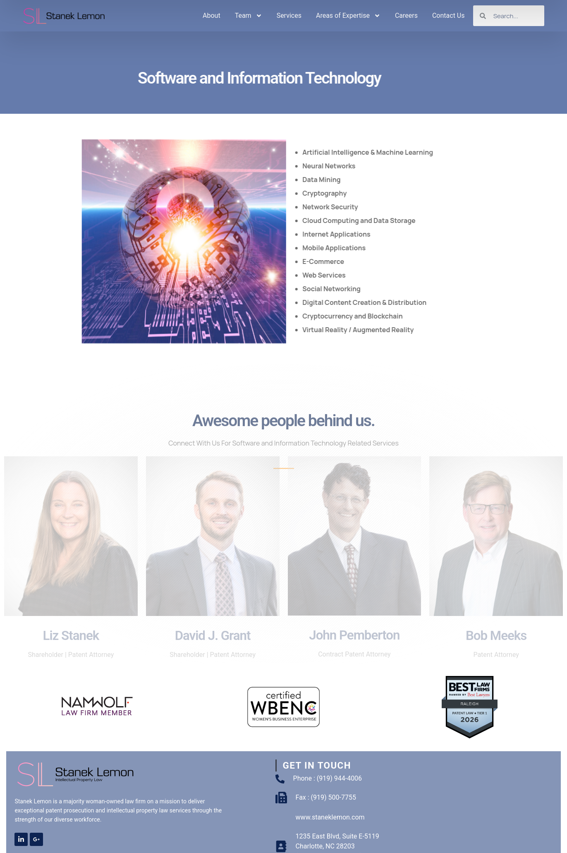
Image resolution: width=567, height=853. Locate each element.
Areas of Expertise (348, 15)
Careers (406, 15)
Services (289, 15)
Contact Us (448, 15)
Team (248, 15)
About (211, 15)
